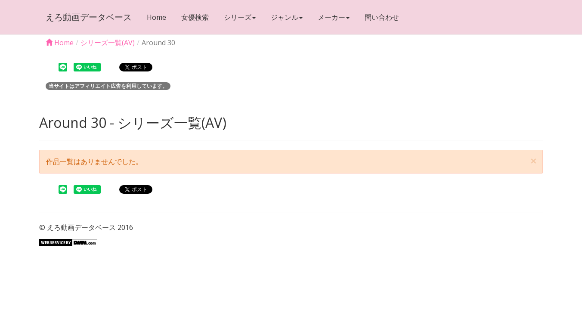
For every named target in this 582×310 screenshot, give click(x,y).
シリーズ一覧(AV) (107, 42)
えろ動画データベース (89, 17)
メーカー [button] (334, 17)
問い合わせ (382, 17)
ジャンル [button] (287, 17)
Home (156, 17)
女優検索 (195, 17)
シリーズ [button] (240, 17)
